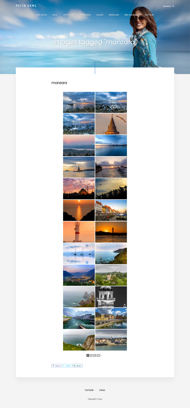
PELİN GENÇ (26, 5)
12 (98, 355)
